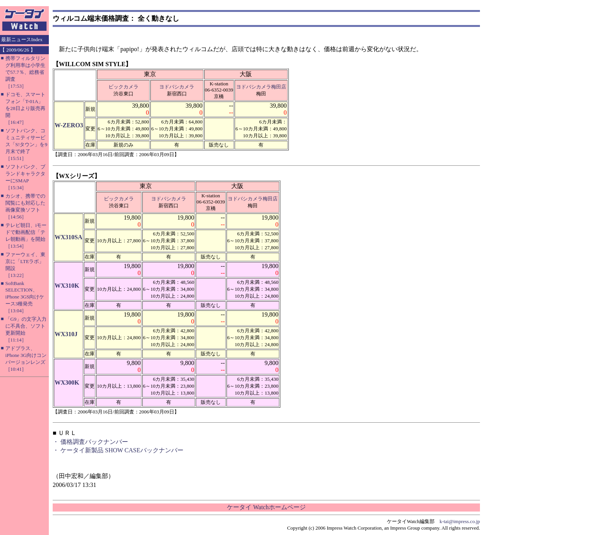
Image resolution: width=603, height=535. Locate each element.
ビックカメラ (123, 87)
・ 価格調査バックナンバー (90, 441)
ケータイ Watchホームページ (266, 507)
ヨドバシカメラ (176, 87)
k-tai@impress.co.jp (460, 521)
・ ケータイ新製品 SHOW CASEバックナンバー (118, 450)
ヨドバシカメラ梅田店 (261, 87)
